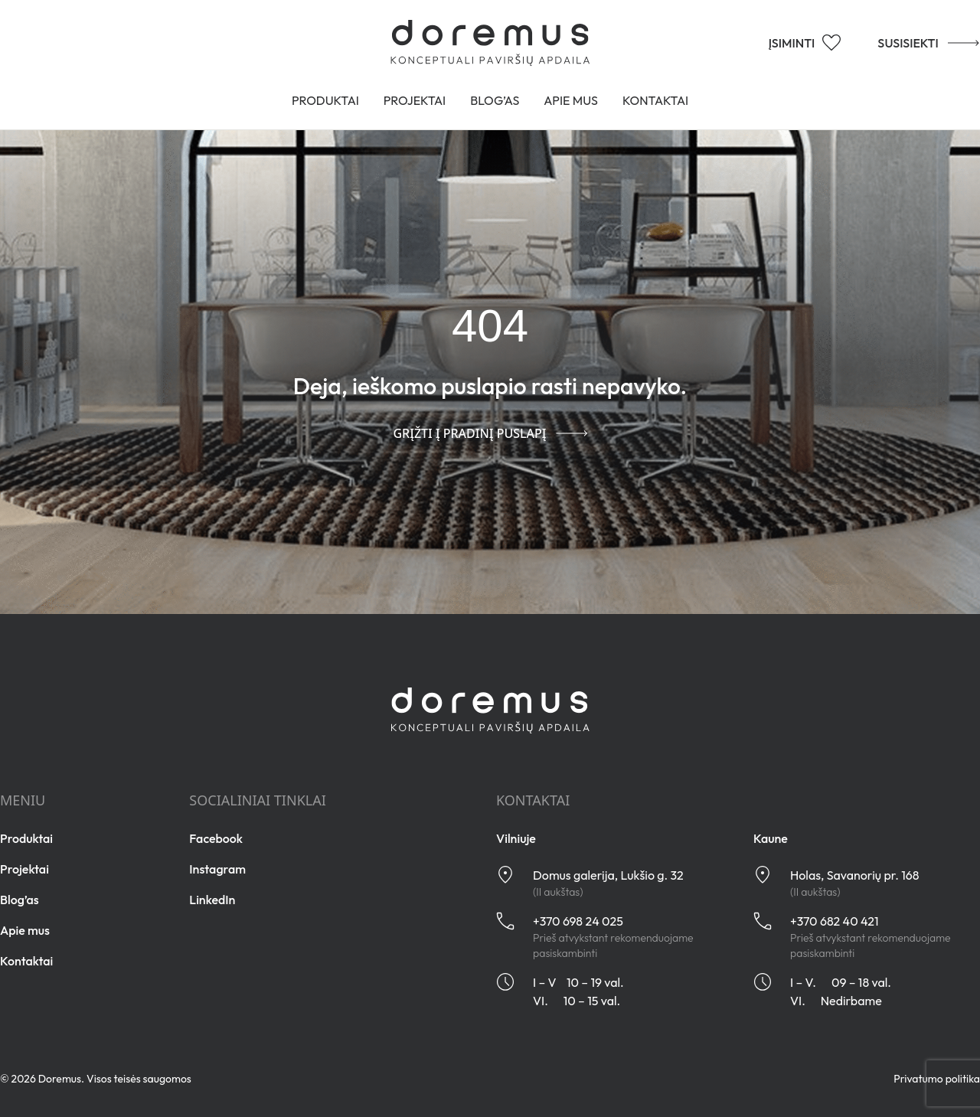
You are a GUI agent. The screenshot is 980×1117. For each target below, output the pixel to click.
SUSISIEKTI (911, 42)
